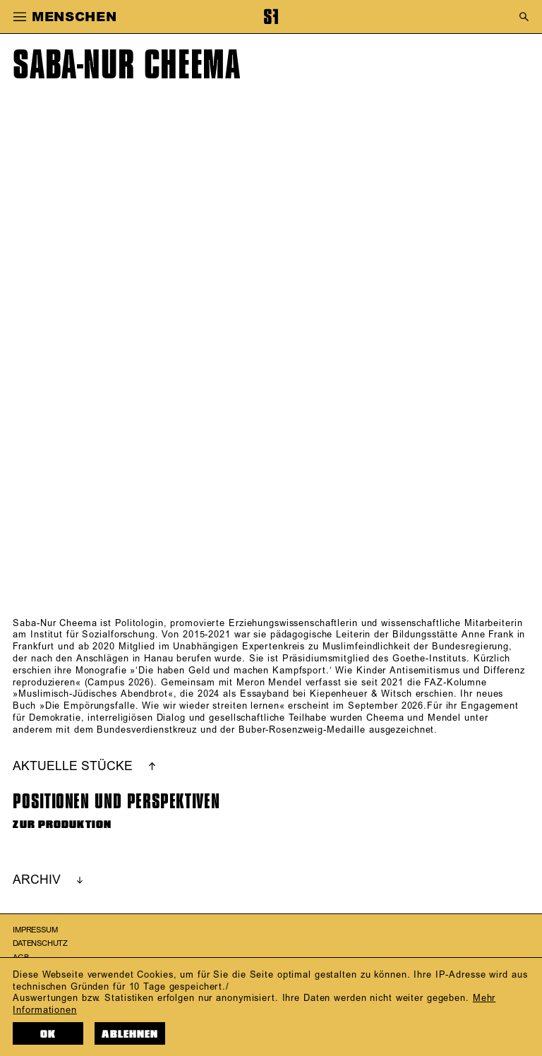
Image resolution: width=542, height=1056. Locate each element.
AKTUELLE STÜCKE (73, 766)
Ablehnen (130, 1034)
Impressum (35, 930)
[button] (19, 17)
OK (48, 1034)
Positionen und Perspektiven (116, 801)
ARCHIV (37, 880)
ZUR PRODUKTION (62, 824)
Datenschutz (40, 944)
